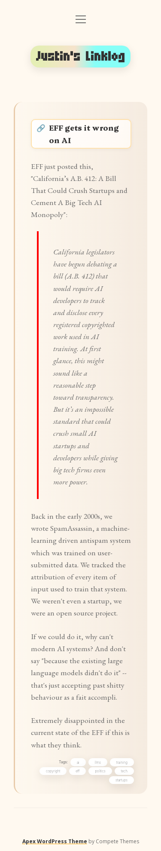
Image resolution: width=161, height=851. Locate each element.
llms (98, 762)
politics (100, 771)
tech (124, 771)
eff (77, 771)
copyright (53, 771)
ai (78, 762)
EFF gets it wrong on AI (84, 133)
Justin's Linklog (80, 56)
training (122, 762)
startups (121, 780)
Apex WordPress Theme (54, 841)
